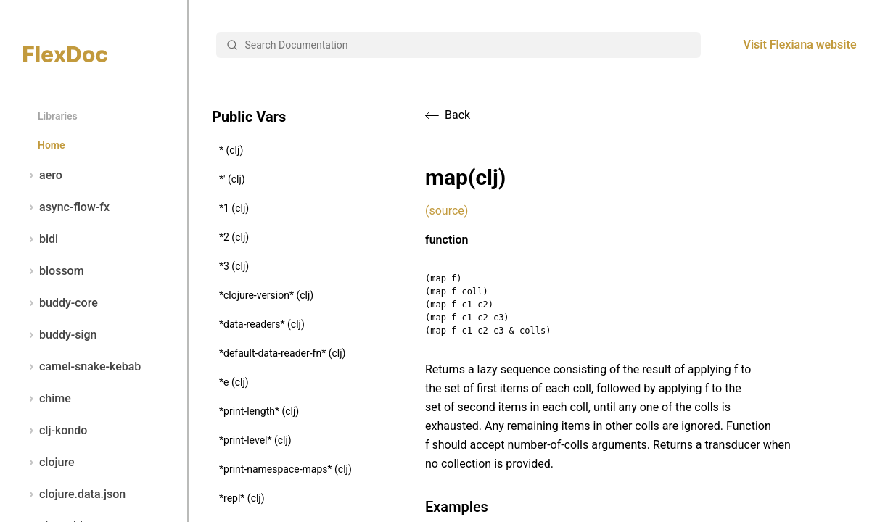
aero (42, 175)
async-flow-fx (66, 207)
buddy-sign (59, 335)
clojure (49, 462)
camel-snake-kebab (82, 367)
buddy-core (60, 303)
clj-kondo (55, 430)
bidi (40, 239)
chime (47, 399)
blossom (53, 271)
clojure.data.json (74, 494)
